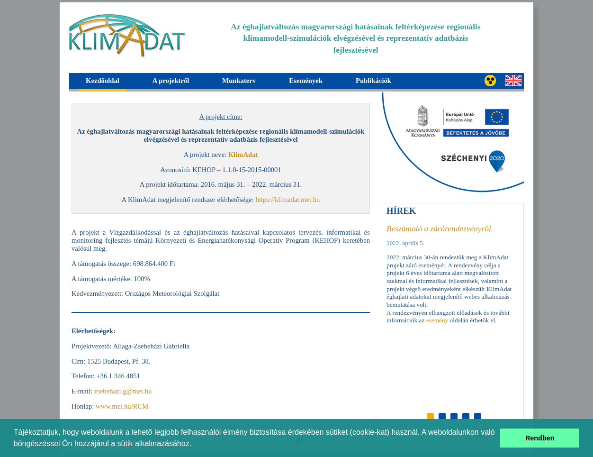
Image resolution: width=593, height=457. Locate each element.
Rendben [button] (540, 438)
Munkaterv (239, 80)
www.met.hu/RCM (122, 406)
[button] (195, 444)
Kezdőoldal (102, 80)
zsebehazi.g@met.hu (123, 391)
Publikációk (373, 80)
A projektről (171, 80)
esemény (437, 320)
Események (306, 80)
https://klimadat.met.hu (287, 199)
